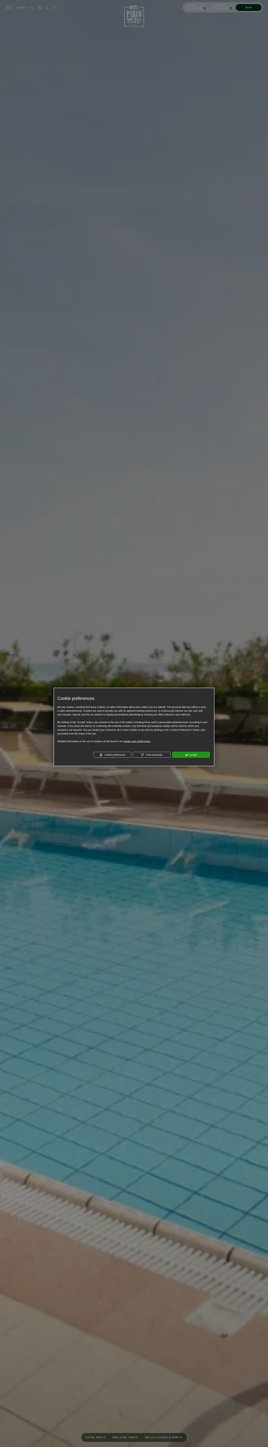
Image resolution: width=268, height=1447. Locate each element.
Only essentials (151, 754)
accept (191, 754)
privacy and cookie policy (137, 741)
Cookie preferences (112, 754)
